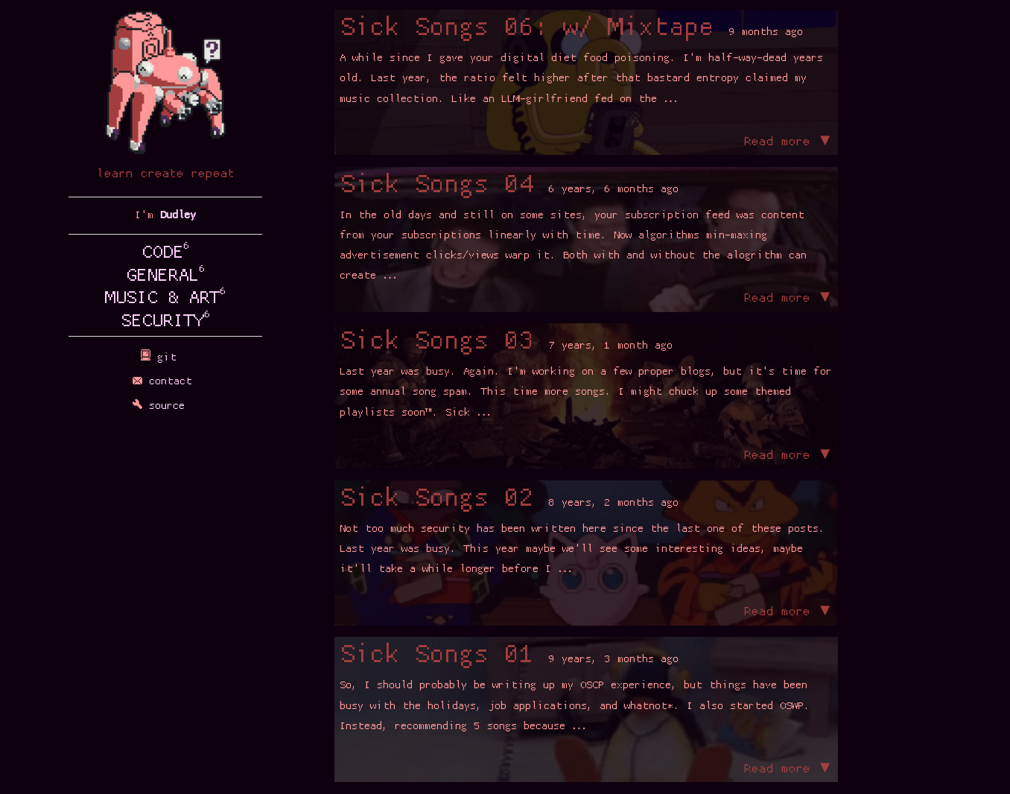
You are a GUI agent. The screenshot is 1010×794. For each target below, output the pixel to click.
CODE (166, 253)
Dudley (178, 216)
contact (166, 382)
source (165, 406)
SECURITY (166, 322)
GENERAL (166, 276)
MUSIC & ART (165, 299)
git (165, 358)
